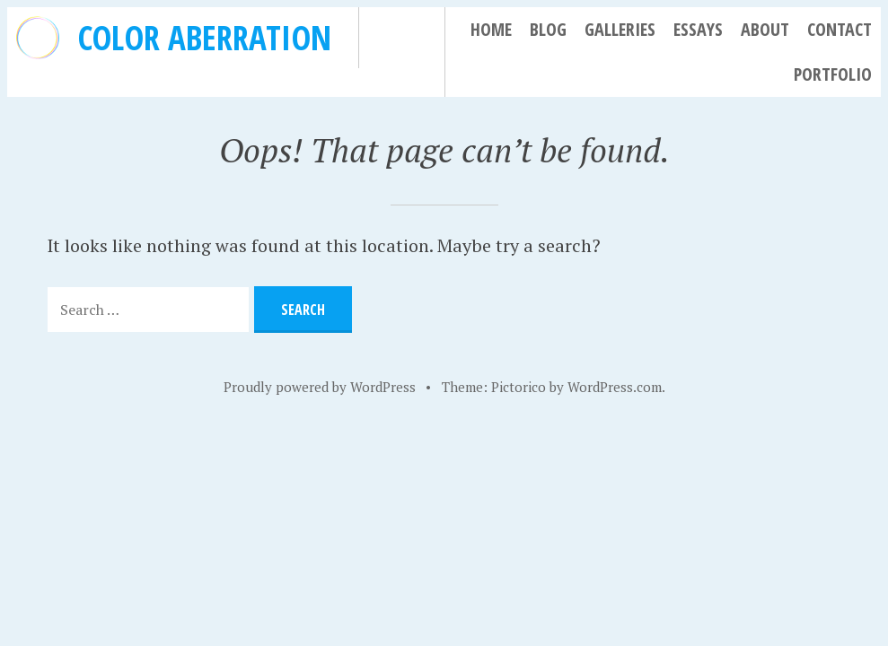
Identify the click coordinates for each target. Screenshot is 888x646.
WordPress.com (614, 387)
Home (491, 29)
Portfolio (833, 74)
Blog (548, 29)
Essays (698, 29)
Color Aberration (204, 37)
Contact (839, 29)
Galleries (620, 29)
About (765, 29)
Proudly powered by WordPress (320, 387)
